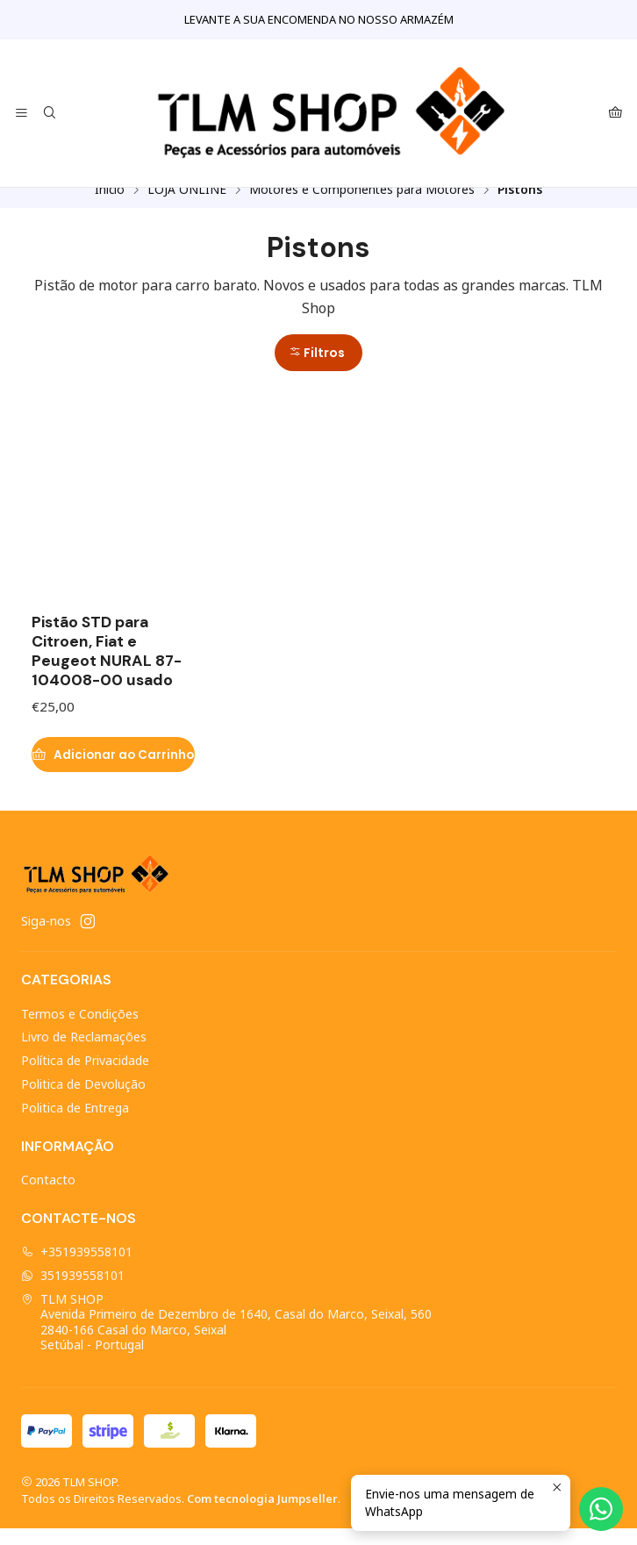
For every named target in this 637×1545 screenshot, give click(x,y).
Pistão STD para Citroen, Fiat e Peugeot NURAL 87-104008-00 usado (107, 667)
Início (110, 206)
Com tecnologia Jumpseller (262, 1515)
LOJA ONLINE (186, 206)
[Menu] (21, 113)
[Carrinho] (615, 113)
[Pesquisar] (49, 113)
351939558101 (73, 1292)
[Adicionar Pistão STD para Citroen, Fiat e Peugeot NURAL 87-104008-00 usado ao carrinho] (113, 771)
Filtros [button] (317, 369)
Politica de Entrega (75, 1124)
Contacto (48, 1196)
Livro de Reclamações (84, 1053)
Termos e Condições (80, 1030)
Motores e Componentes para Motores (362, 206)
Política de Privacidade (85, 1077)
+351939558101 (76, 1268)
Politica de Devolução (83, 1100)
